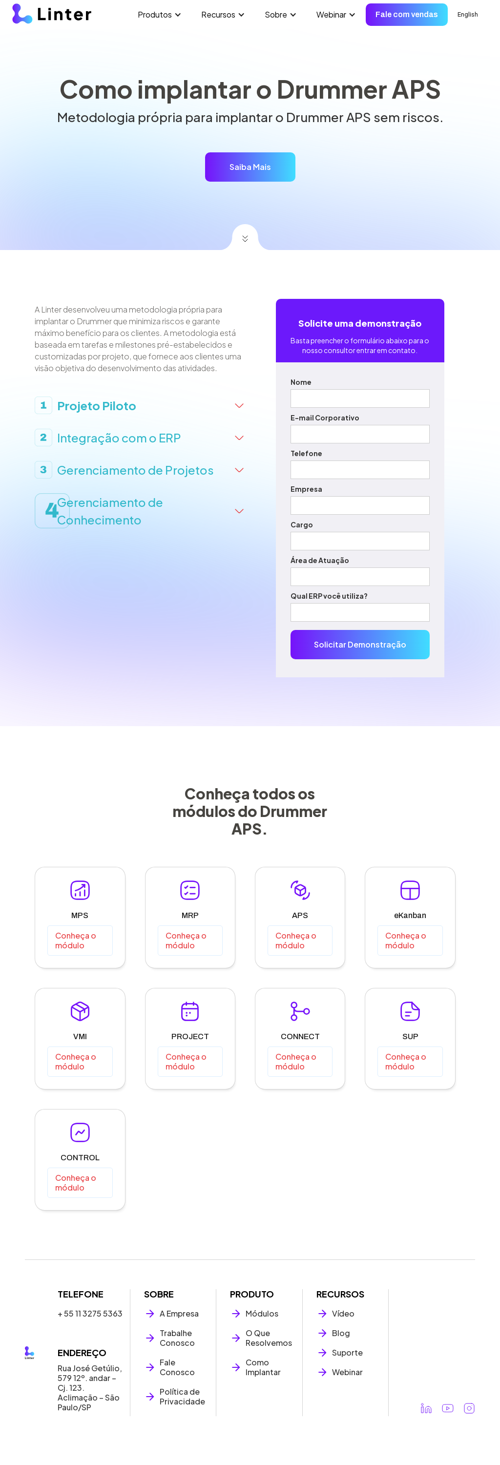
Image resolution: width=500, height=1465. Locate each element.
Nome (301, 381)
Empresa (306, 488)
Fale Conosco (177, 1367)
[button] (159, 14)
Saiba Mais (250, 167)
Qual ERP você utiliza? (329, 595)
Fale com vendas (406, 14)
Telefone (306, 453)
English (468, 14)
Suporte (347, 1353)
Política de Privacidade (182, 1396)
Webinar (347, 1372)
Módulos (262, 1313)
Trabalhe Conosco (177, 1338)
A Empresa (179, 1313)
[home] (51, 13)
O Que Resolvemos (269, 1338)
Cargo (302, 524)
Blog (341, 1333)
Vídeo (343, 1313)
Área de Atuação (320, 560)
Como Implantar (263, 1367)
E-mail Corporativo (325, 417)
